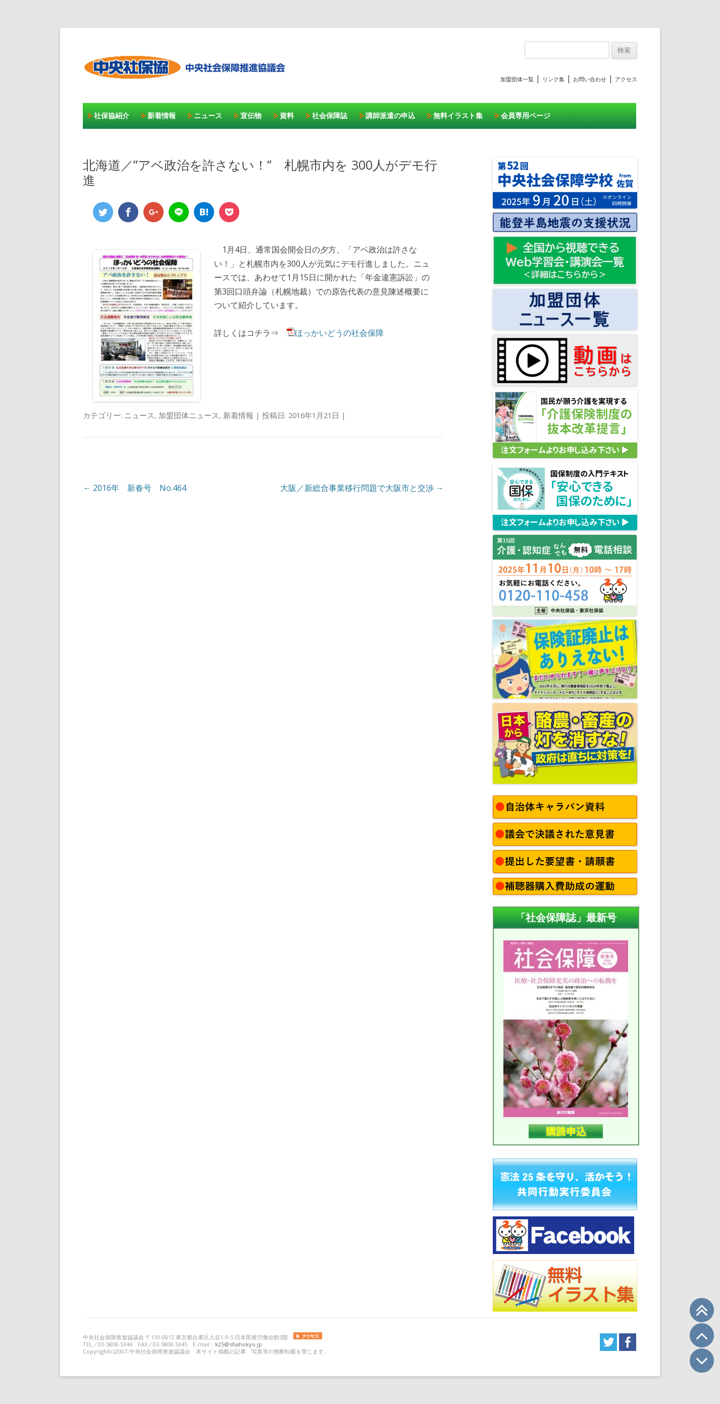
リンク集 (553, 79)
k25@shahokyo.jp (238, 1344)
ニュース (208, 115)
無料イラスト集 (458, 115)
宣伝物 (251, 115)
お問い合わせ (589, 79)
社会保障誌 (329, 115)
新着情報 (161, 115)
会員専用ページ (525, 115)
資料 (287, 115)
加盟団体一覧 (517, 79)
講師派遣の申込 (390, 115)
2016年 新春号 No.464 (134, 487)
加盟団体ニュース (189, 415)
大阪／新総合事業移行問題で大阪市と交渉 (362, 487)
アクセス (626, 79)
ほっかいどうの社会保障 (339, 332)
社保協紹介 (111, 115)
